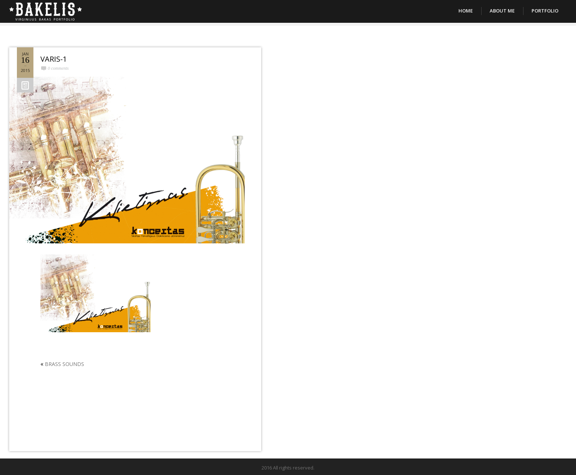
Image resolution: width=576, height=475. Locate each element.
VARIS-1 (53, 59)
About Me (502, 10)
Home (465, 10)
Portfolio (545, 10)
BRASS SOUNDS (64, 363)
